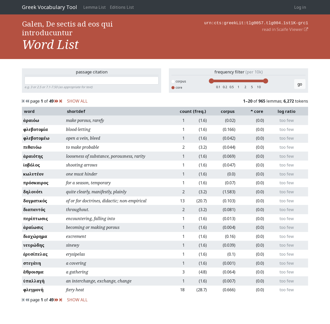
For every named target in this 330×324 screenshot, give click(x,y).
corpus (178, 81)
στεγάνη (32, 263)
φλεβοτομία (35, 129)
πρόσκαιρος (35, 183)
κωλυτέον (33, 174)
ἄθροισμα (33, 272)
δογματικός (35, 201)
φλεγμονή (33, 290)
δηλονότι (33, 192)
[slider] (211, 81)
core (176, 87)
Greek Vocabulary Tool (49, 7)
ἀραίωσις (33, 227)
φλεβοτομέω (36, 138)
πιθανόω (32, 147)
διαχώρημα (35, 236)
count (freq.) (193, 111)
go (300, 84)
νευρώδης (33, 245)
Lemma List (94, 7)
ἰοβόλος (31, 165)
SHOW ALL (77, 101)
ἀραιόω (31, 120)
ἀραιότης (33, 156)
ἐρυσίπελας (35, 254)
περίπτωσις (35, 218)
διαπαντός (34, 209)
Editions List (122, 7)
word (29, 111)
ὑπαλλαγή (34, 281)
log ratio (286, 111)
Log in (300, 7)
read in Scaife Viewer (285, 29)
